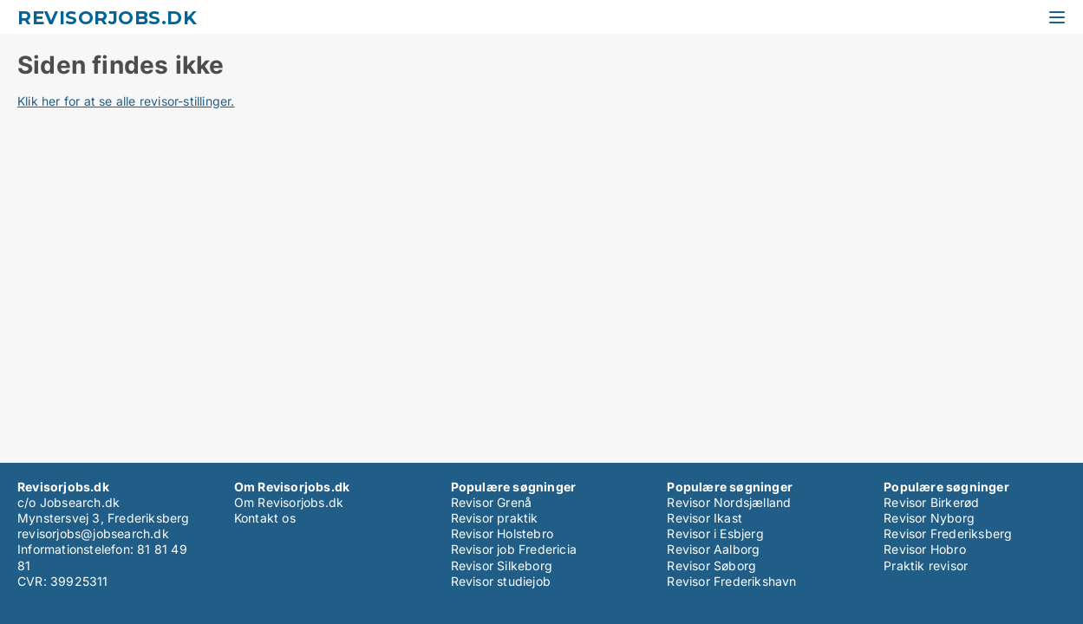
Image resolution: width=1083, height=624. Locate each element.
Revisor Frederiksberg (948, 533)
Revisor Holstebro (502, 533)
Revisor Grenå (491, 502)
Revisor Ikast (704, 517)
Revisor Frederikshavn (731, 581)
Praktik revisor (926, 565)
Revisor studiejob (501, 581)
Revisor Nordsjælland (729, 502)
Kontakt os (265, 517)
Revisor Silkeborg (501, 565)
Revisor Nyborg (929, 517)
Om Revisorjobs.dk (288, 502)
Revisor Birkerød (931, 502)
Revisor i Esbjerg (715, 533)
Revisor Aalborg (713, 549)
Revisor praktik (494, 517)
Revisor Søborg (711, 565)
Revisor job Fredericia (514, 549)
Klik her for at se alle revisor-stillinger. (126, 101)
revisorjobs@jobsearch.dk (93, 533)
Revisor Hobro (925, 549)
